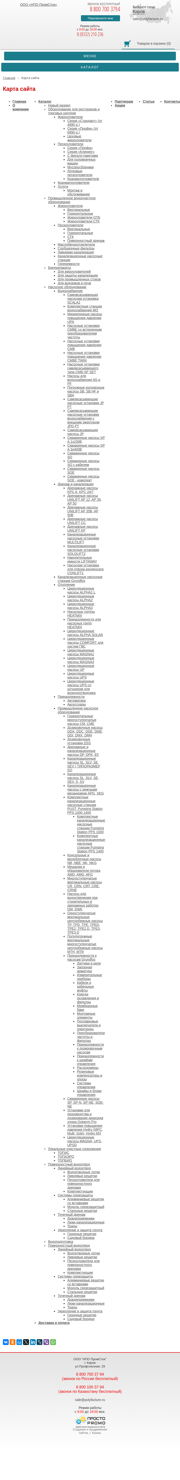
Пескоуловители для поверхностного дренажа (83, 1183)
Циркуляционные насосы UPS (80, 675)
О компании (21, 107)
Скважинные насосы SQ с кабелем (83, 463)
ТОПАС (63, 1153)
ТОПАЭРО (66, 1156)
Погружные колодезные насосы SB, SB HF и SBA (85, 391)
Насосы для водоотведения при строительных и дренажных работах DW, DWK (82, 901)
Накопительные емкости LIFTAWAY (82, 559)
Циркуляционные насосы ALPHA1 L (81, 590)
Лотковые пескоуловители (79, 173)
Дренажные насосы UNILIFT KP (82, 528)
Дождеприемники (80, 1218)
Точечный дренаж (71, 1214)
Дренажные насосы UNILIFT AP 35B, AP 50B (82, 511)
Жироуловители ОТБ (83, 217)
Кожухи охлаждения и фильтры (88, 998)
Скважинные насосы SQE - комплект (83, 478)
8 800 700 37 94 (90, 1374)
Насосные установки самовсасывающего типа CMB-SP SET (83, 368)
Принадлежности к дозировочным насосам (90, 1048)
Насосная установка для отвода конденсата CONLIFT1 (85, 569)
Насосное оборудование (67, 287)
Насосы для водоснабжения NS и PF (83, 380)
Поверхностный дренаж (86, 241)
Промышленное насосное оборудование (78, 710)
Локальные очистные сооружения (74, 1149)
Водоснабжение (70, 291)
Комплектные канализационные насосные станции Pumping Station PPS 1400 (91, 843)
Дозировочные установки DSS (79, 741)
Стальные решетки (82, 1211)
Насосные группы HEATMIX (81, 613)
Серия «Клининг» (80, 152)
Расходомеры (87, 1068)
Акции (120, 105)
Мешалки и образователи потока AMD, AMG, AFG (83, 870)
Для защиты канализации (78, 275)
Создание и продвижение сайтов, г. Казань (90, 1431)
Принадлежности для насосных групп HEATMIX (84, 623)
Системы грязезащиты (75, 1195)
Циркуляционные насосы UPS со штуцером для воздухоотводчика (81, 687)
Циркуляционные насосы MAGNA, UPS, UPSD (84, 1141)
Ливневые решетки (82, 1176)
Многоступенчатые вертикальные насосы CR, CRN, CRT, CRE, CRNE (84, 884)
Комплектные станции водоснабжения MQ (84, 308)
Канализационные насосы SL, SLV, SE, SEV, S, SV (83, 778)
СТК (70, 237)
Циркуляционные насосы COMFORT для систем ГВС (85, 642)
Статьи (148, 101)
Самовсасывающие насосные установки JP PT (85, 403)
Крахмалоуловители (83, 179)
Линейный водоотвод (74, 1168)
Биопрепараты (59, 268)
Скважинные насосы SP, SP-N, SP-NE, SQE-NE (85, 1102)
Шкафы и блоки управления (89, 1093)
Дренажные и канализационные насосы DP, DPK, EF (83, 751)
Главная (19, 101)
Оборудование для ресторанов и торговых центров (74, 111)
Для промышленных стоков (79, 279)
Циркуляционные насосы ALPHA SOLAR (85, 633)
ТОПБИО (65, 1160)
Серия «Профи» (80, 148)
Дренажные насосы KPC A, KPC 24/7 (82, 490)
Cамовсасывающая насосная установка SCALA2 (83, 298)
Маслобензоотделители (76, 244)
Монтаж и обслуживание (78, 192)
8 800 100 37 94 (90, 1387)
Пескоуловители (70, 144)
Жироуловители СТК (83, 221)
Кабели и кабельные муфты (85, 986)
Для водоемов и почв (74, 283)
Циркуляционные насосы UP (80, 668)
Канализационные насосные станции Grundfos (80, 579)
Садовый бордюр (80, 1238)
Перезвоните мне (100, 18)
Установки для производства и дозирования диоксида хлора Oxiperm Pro (85, 1116)
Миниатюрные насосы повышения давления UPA (84, 318)
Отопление (66, 584)
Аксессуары (76, 704)
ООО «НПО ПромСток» (38, 5)
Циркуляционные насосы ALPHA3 (80, 606)
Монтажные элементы (86, 1015)
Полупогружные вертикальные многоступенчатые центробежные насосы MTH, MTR (85, 944)
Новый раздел (59, 105)
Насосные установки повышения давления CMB (84, 345)
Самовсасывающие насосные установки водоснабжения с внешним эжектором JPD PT (83, 418)
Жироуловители (70, 117)
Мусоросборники (80, 167)
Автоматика (76, 700)
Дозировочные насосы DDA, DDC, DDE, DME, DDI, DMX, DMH (85, 731)
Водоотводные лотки (83, 1172)
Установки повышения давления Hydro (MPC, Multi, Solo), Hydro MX (85, 1129)
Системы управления (86, 1085)
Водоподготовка (60, 1242)
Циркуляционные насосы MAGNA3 (80, 660)
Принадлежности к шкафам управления (90, 1060)
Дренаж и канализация (75, 484)
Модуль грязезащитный (85, 1207)
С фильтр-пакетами (82, 155)
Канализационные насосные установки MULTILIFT (83, 538)
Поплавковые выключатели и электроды (88, 1025)
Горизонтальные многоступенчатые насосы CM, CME (81, 720)
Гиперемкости (68, 264)
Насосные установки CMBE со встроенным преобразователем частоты (84, 331)
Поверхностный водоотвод (69, 1164)
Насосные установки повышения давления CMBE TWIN (84, 356)
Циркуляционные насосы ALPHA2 (80, 598)
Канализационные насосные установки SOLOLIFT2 (83, 550)
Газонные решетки (81, 1234)
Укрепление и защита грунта (80, 1230)
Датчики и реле (89, 963)
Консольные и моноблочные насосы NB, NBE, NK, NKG (84, 859)
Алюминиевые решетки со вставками (85, 1201)
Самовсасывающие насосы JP (82, 432)
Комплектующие (80, 1191)
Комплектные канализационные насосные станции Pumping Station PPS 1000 (91, 824)
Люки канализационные (85, 1222)
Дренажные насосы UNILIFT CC (82, 521)
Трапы (72, 1226)
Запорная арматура (84, 969)
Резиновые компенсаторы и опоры (89, 1075)
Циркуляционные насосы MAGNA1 (80, 652)
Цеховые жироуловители (79, 138)
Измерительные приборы (89, 977)
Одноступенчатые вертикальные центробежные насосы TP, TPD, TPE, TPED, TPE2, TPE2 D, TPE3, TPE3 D (85, 922)
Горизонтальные (80, 213)
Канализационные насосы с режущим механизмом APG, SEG (85, 789)
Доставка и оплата (53, 1323)
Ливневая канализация (76, 252)
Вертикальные (78, 210)
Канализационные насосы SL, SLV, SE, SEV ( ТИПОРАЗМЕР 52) (83, 764)
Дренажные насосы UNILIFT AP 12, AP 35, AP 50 (84, 499)
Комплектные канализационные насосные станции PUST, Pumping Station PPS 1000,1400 (84, 805)
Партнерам (124, 101)
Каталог (44, 101)
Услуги (63, 186)
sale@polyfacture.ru (148, 19)
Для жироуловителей (74, 271)
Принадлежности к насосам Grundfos (81, 957)
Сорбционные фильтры (76, 248)
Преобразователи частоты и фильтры (91, 1037)
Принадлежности (71, 697)
